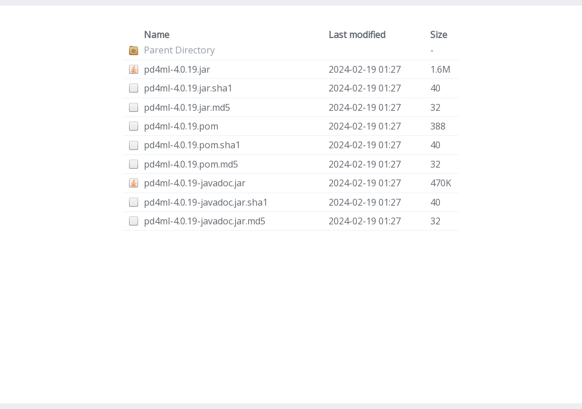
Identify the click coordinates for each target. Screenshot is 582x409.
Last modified (357, 34)
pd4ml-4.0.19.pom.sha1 (192, 145)
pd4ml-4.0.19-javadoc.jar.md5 (204, 221)
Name (156, 34)
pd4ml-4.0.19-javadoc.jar (195, 183)
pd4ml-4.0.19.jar (177, 69)
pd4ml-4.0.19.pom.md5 (191, 164)
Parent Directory (179, 50)
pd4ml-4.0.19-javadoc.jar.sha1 (206, 202)
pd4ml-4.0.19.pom (181, 126)
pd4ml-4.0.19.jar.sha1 (188, 88)
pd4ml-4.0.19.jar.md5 (187, 107)
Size (438, 34)
